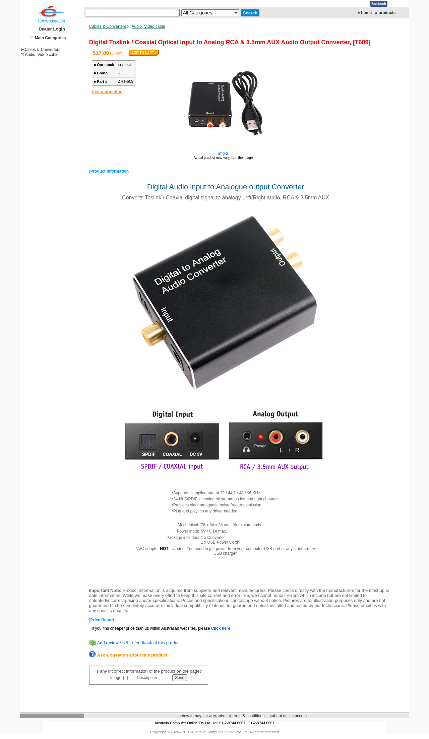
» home (365, 12)
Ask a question (107, 91)
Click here (220, 628)
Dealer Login (52, 29)
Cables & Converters (41, 49)
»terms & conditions (246, 716)
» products (385, 12)
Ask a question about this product (132, 655)
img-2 (223, 153)
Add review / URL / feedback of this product (139, 642)
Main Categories (50, 38)
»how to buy (190, 716)
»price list (301, 716)
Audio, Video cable (42, 54)
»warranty (215, 716)
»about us (279, 716)
